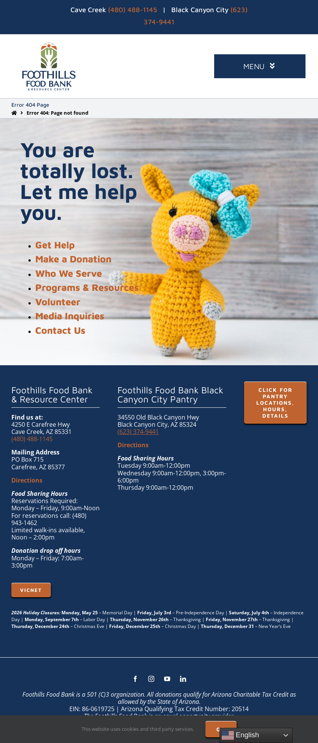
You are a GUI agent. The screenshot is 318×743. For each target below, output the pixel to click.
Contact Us (60, 330)
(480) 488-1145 (132, 10)
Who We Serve (68, 273)
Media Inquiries (69, 315)
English (240, 735)
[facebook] (135, 679)
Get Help (55, 244)
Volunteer (57, 301)
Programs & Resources (87, 287)
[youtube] (167, 679)
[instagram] (151, 679)
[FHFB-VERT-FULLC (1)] (48, 45)
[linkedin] (183, 679)
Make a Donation (73, 258)
